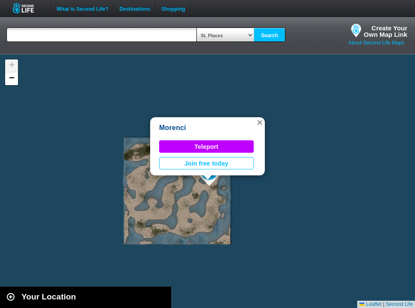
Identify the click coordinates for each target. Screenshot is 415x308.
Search (269, 35)
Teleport (207, 146)
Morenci (172, 127)
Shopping (173, 8)
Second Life (28, 8)
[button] (260, 122)
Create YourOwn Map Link (385, 31)
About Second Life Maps (376, 43)
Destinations (134, 8)
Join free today (206, 163)
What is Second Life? (82, 8)
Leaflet (370, 304)
